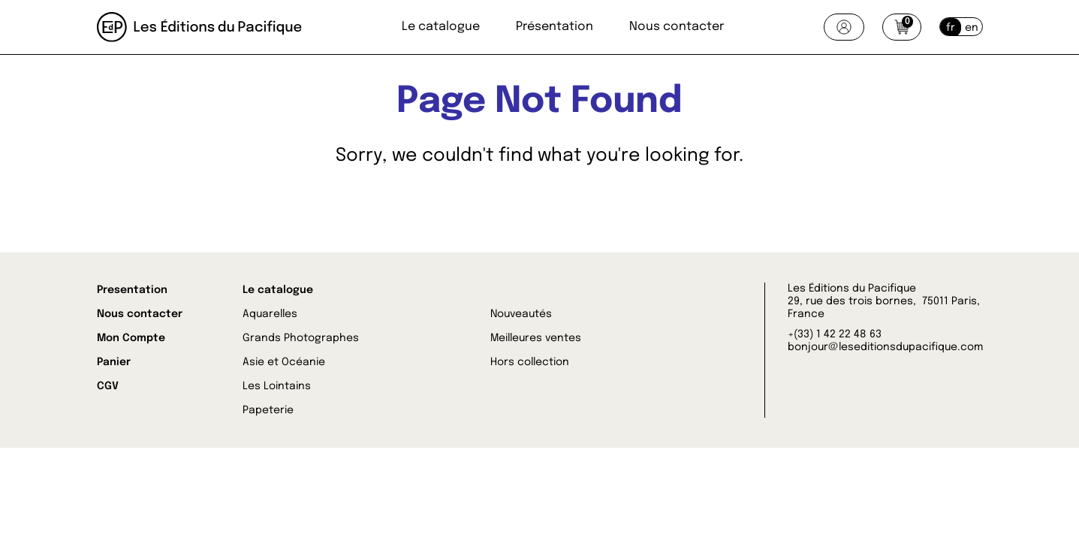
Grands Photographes (301, 338)
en (971, 28)
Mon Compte (131, 338)
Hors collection (529, 362)
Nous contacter (676, 26)
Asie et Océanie (284, 362)
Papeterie (268, 410)
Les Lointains (277, 386)
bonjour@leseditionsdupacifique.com (885, 347)
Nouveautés (521, 314)
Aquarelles (270, 314)
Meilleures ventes (535, 338)
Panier (114, 362)
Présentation (554, 26)
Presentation (132, 290)
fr (950, 28)
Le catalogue (441, 26)
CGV (108, 386)
